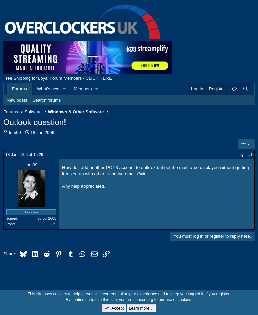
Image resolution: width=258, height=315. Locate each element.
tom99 (15, 132)
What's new (48, 88)
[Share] (241, 155)
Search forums (47, 100)
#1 (250, 154)
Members (83, 88)
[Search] (245, 89)
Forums (19, 88)
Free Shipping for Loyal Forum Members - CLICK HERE (57, 78)
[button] (64, 89)
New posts (17, 100)
